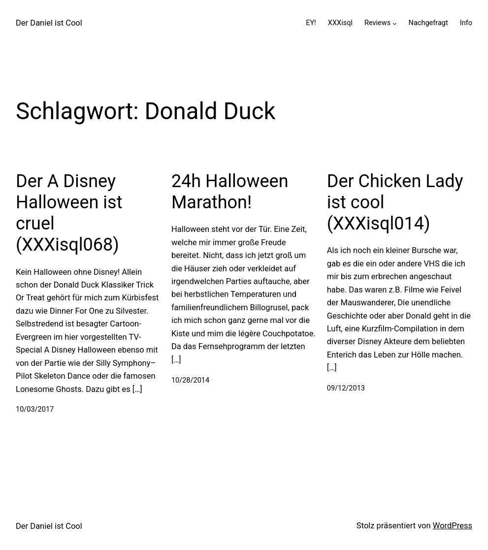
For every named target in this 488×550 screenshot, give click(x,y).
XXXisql (340, 23)
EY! (311, 23)
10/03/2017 (35, 409)
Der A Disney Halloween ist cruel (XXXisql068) (69, 213)
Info (466, 23)
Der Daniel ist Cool (49, 23)
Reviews (377, 23)
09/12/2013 (346, 388)
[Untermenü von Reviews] (394, 23)
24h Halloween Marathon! (230, 192)
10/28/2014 (190, 380)
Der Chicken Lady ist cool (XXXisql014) (395, 202)
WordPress (452, 525)
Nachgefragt (428, 23)
